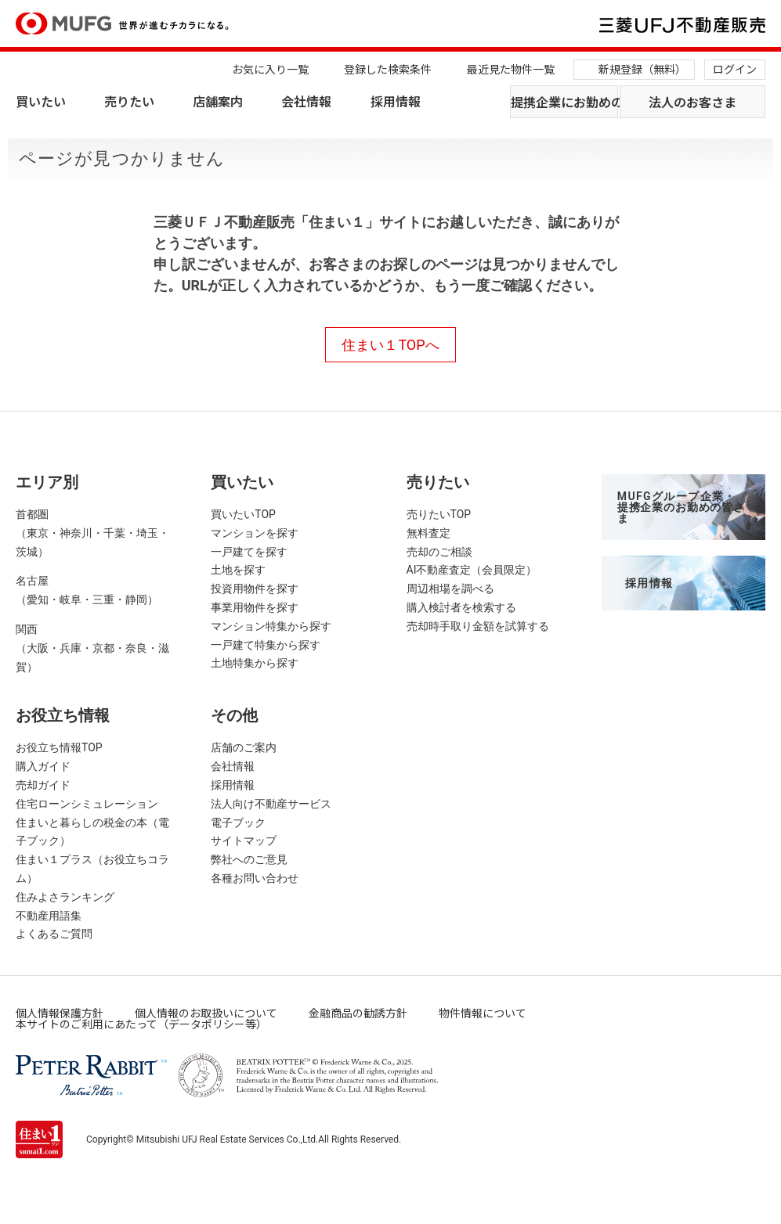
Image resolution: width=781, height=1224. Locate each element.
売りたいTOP (439, 514)
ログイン (735, 69)
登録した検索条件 (388, 69)
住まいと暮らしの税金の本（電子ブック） (92, 832)
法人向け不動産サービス (271, 803)
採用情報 (396, 101)
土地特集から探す (254, 663)
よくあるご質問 (54, 933)
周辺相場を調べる (450, 588)
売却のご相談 (439, 551)
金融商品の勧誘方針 (358, 1012)
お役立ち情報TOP (59, 747)
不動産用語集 (48, 915)
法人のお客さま (692, 101)
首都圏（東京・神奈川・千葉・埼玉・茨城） (92, 533)
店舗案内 (218, 101)
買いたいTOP (243, 514)
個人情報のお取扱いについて (206, 1012)
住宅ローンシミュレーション (87, 803)
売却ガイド (43, 785)
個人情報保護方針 (59, 1012)
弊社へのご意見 (249, 859)
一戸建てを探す (249, 551)
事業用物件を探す (254, 607)
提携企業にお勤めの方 (564, 101)
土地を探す (238, 569)
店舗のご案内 (244, 747)
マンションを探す (254, 533)
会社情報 (306, 101)
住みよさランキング (65, 897)
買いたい (41, 101)
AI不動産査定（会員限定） (472, 569)
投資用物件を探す (254, 588)
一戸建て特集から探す (265, 645)
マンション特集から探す (271, 626)
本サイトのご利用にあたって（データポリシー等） (141, 1023)
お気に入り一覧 (270, 69)
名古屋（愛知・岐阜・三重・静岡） (87, 590)
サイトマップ (244, 840)
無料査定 (428, 533)
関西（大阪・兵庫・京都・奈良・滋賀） (92, 648)
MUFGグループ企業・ (681, 507)
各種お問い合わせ (254, 878)
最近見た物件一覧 (511, 69)
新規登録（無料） (642, 69)
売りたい (129, 101)
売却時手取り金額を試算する (478, 626)
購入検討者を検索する (461, 607)
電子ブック (238, 822)
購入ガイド (43, 766)
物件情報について (482, 1012)
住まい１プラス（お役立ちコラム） (92, 868)
